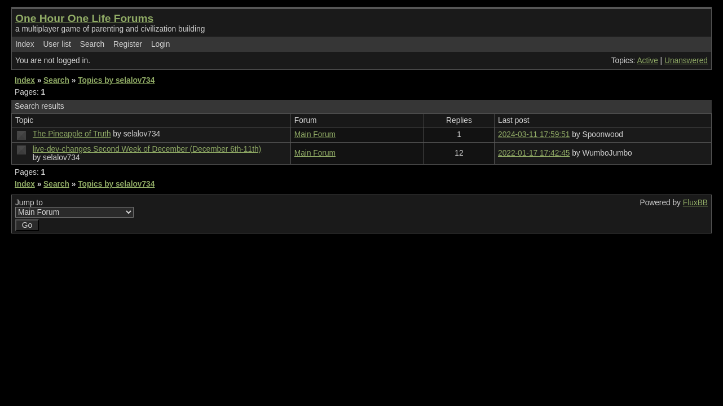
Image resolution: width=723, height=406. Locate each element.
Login (160, 44)
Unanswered (686, 60)
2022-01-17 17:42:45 (534, 153)
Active (647, 60)
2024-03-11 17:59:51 (534, 134)
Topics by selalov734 (116, 80)
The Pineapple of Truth (72, 134)
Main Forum (315, 134)
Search (92, 44)
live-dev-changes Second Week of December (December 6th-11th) (147, 149)
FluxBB (695, 202)
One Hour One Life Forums (84, 18)
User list (57, 44)
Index (24, 44)
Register (127, 44)
